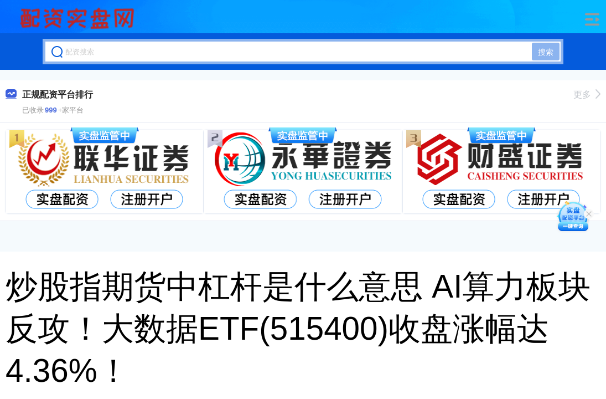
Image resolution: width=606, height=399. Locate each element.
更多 (586, 94)
